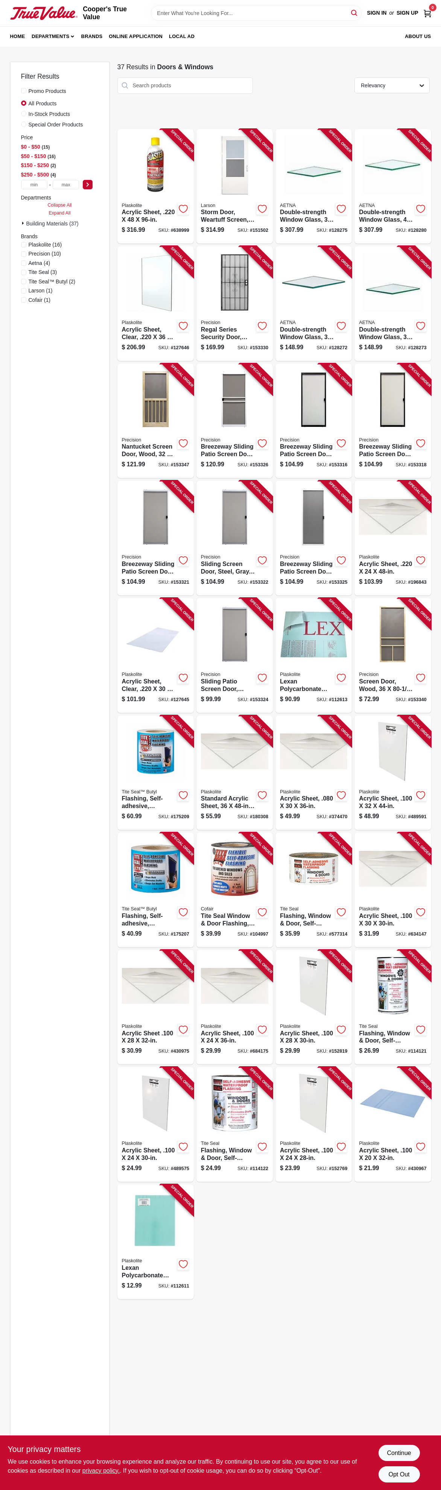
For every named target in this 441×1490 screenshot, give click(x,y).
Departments (50, 36)
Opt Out (398, 1474)
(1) (41, 291)
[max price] (66, 184)
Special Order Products (56, 124)
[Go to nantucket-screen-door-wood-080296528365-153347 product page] (155, 421)
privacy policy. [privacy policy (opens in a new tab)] (101, 1470)
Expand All (60, 213)
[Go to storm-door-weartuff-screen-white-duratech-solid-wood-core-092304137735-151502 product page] (234, 186)
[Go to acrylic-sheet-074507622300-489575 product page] (155, 1124)
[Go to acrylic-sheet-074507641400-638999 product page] (155, 186)
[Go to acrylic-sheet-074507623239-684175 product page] (234, 1007)
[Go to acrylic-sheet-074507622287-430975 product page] (155, 1007)
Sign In (376, 13)
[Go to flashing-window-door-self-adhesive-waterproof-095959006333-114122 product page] (234, 1124)
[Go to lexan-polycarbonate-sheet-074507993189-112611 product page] (155, 1241)
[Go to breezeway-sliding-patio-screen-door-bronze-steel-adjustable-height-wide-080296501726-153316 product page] (313, 421)
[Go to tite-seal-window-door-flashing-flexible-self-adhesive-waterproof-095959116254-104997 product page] (234, 890)
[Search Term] (256, 13)
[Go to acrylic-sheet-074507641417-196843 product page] (392, 538)
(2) (52, 282)
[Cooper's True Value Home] (44, 13)
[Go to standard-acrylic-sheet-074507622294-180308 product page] (234, 772)
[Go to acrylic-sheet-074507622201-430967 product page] (392, 1124)
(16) (45, 245)
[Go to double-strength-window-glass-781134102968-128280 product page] (392, 186)
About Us (418, 36)
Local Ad (182, 36)
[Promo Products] (23, 90)
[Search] (354, 12)
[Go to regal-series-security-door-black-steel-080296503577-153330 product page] (234, 303)
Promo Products (47, 91)
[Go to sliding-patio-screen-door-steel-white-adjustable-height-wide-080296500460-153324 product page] (234, 655)
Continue (399, 1453)
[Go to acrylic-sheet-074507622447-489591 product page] (392, 772)
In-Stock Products (49, 114)
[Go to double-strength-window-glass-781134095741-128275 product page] (313, 186)
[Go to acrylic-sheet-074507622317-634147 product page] (392, 890)
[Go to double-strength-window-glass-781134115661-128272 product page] (313, 303)
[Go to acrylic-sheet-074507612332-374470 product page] (313, 772)
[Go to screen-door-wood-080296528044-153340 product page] (392, 655)
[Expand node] (23, 223)
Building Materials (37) (52, 224)
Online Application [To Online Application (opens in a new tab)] (136, 36)
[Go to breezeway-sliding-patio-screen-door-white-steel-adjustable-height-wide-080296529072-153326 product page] (234, 421)
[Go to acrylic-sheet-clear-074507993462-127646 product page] (155, 303)
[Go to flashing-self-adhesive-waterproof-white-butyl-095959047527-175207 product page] (155, 890)
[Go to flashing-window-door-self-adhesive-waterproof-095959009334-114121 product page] (392, 1007)
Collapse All (59, 205)
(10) (45, 254)
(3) (43, 272)
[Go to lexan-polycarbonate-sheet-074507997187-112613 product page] (313, 655)
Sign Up (407, 13)
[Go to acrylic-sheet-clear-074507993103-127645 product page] (155, 655)
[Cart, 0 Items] (427, 13)
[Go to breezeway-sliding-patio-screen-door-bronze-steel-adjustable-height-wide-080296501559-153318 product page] (392, 421)
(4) (39, 263)
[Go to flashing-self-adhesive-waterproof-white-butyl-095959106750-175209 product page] (155, 772)
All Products (43, 103)
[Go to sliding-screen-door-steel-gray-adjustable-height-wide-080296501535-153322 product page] (234, 538)
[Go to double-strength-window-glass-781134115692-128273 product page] (392, 303)
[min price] (34, 184)
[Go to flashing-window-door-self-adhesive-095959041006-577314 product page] (313, 890)
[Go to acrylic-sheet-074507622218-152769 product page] (313, 1124)
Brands (92, 36)
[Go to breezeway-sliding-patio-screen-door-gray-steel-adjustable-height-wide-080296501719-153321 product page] (155, 538)
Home (17, 36)
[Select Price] (88, 184)
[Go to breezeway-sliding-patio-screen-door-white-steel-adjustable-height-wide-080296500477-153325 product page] (313, 538)
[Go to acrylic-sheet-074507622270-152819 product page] (313, 1007)
